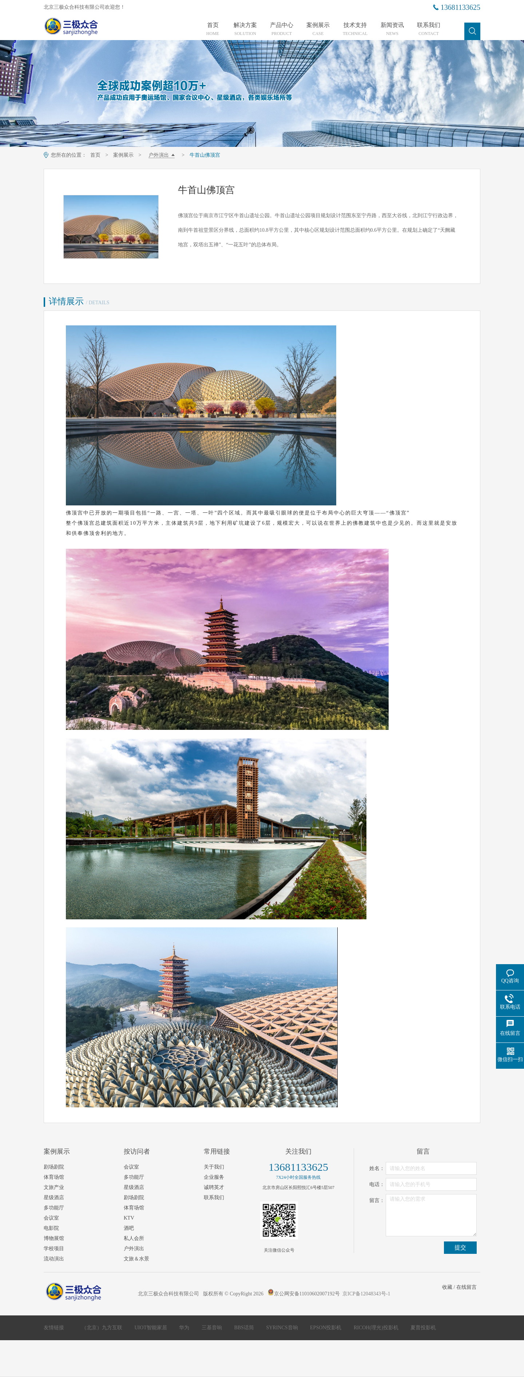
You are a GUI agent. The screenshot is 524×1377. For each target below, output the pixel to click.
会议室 (51, 1218)
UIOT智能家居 (151, 1327)
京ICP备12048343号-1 (366, 1293)
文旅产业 (54, 1187)
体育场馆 (54, 1177)
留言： (377, 1200)
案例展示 (318, 29)
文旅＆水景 (136, 1258)
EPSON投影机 (326, 1327)
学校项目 (54, 1248)
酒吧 (129, 1228)
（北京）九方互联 (103, 1327)
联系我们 (428, 29)
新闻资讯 (392, 29)
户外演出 (158, 155)
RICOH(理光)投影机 (377, 1327)
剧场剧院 (54, 1167)
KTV (129, 1218)
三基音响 (212, 1327)
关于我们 (214, 1167)
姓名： (377, 1168)
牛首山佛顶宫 (205, 155)
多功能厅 (54, 1207)
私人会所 (134, 1238)
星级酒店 (54, 1197)
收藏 (447, 1287)
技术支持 (355, 29)
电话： (377, 1184)
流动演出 (54, 1258)
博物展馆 (54, 1238)
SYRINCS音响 (282, 1327)
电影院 (51, 1228)
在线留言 (466, 1287)
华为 (185, 1327)
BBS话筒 (244, 1327)
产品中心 (281, 29)
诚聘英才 (214, 1187)
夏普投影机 (423, 1327)
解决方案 (245, 29)
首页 (213, 29)
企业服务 (214, 1177)
